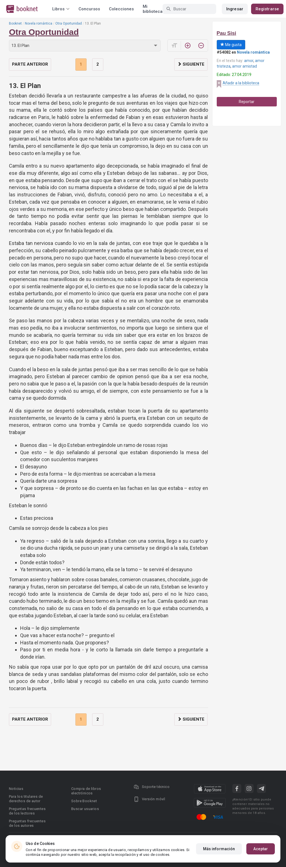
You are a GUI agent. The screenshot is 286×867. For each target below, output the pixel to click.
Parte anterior (30, 64)
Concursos (89, 8)
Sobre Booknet (84, 801)
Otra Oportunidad (68, 23)
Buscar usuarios (85, 809)
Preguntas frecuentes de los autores (27, 823)
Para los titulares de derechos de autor (26, 798)
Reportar (246, 101)
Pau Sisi (226, 33)
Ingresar (234, 8)
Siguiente (190, 64)
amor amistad (244, 66)
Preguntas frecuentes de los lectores (27, 811)
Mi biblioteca (153, 9)
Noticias (16, 789)
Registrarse (267, 8)
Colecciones (121, 8)
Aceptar (260, 849)
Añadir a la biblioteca (241, 83)
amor (248, 60)
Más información (219, 849)
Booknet (15, 23)
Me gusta (231, 44)
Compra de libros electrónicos (86, 791)
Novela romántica (38, 23)
